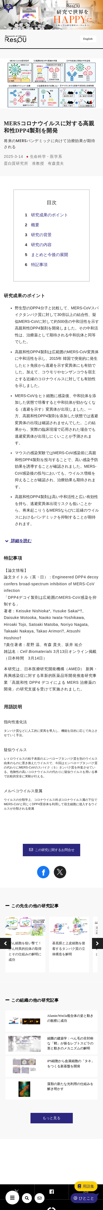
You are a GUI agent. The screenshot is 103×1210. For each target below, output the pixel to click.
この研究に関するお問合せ (51, 850)
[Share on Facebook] (43, 877)
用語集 (85, 1186)
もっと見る (51, 1118)
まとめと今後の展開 (49, 254)
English (88, 38)
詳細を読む (18, 540)
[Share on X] (60, 877)
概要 (35, 224)
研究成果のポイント (49, 214)
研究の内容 (41, 244)
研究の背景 (41, 234)
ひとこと (83, 1198)
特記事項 (39, 264)
